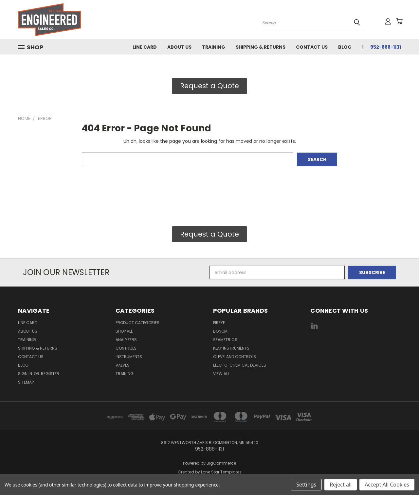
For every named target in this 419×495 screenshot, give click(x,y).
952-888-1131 (385, 47)
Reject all (341, 484)
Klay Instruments (231, 348)
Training (213, 47)
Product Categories (137, 322)
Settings (306, 484)
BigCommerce (221, 463)
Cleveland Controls (234, 356)
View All (221, 373)
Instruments (129, 356)
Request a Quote (209, 86)
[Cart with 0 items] (399, 21)
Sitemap (26, 382)
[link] (355, 350)
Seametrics (225, 339)
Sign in (25, 373)
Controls (126, 348)
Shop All (124, 331)
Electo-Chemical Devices (239, 365)
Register (50, 373)
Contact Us (312, 47)
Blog (345, 47)
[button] (209, 86)
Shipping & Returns (260, 47)
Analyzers (126, 339)
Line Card (145, 47)
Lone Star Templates (221, 472)
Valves (123, 365)
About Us (179, 47)
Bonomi (220, 331)
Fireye (219, 322)
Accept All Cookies (387, 484)
